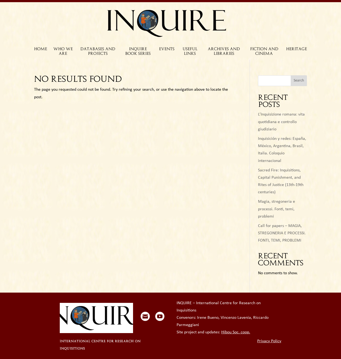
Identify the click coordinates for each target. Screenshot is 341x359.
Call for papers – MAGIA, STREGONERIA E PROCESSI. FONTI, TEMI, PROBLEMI (282, 233)
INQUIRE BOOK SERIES (138, 51)
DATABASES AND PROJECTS (97, 51)
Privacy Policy (269, 341)
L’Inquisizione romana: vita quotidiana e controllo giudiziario (281, 121)
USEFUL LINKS (190, 51)
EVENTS (166, 49)
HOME (40, 49)
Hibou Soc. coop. (235, 332)
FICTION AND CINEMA (264, 51)
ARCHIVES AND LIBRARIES (224, 51)
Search (299, 81)
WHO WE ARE (63, 51)
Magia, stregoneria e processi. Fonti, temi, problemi (276, 208)
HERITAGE (296, 49)
